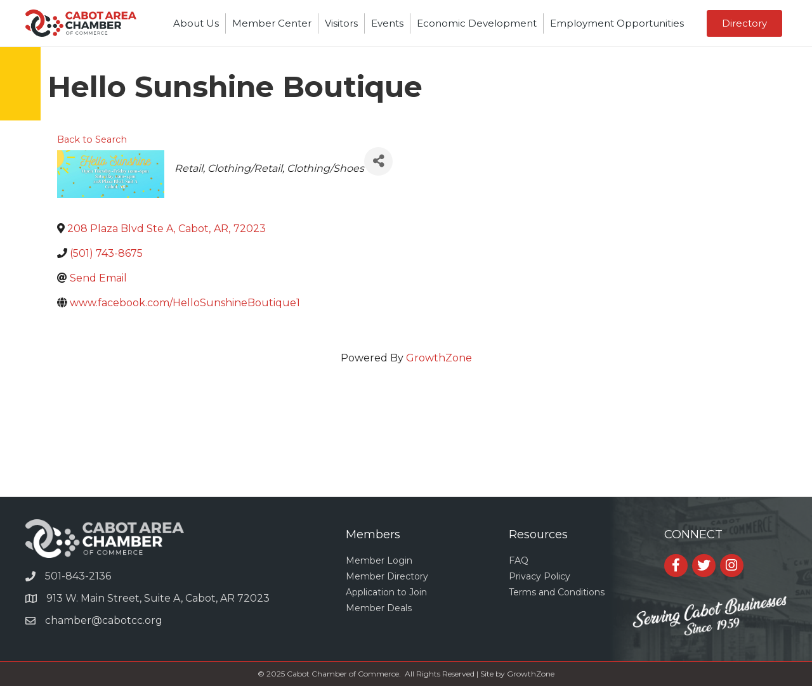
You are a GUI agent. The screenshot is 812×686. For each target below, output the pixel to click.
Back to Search (92, 139)
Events (387, 23)
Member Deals (379, 608)
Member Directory (387, 576)
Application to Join (386, 592)
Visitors (341, 23)
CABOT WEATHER (406, 448)
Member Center (271, 23)
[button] (744, 23)
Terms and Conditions (557, 592)
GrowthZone (439, 358)
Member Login (379, 560)
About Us (196, 23)
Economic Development (477, 23)
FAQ (518, 560)
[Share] (378, 161)
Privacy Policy (539, 576)
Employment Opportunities (617, 23)
